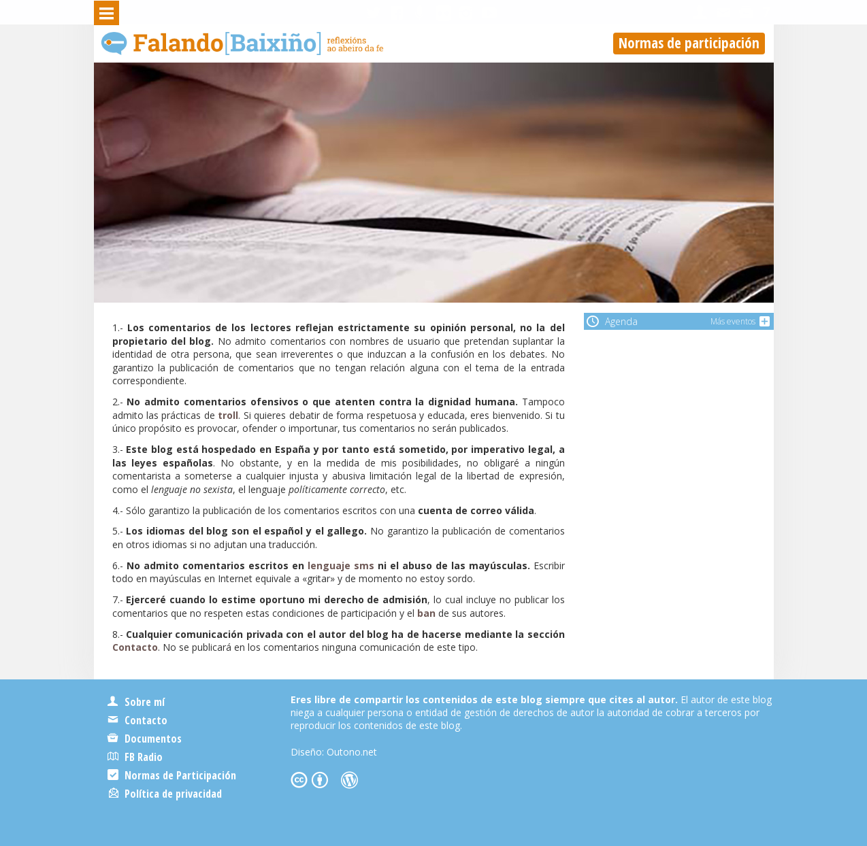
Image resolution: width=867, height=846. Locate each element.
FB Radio (135, 756)
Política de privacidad (165, 793)
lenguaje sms (341, 565)
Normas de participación (689, 42)
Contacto (135, 647)
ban (426, 613)
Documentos (145, 738)
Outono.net (352, 751)
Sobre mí (136, 701)
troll (228, 415)
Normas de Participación (172, 775)
